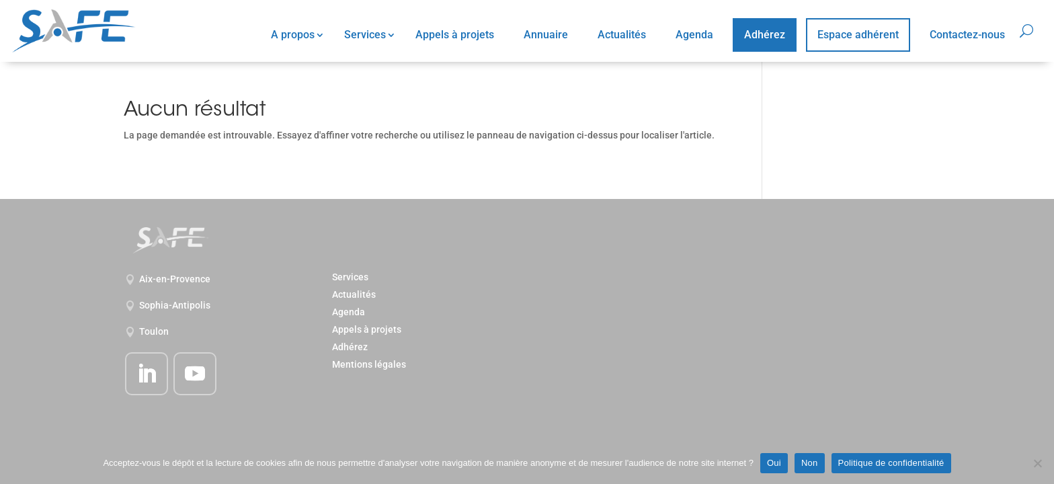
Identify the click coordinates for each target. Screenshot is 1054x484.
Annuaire (546, 34)
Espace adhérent (858, 34)
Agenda (694, 34)
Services (365, 34)
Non (809, 463)
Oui (774, 463)
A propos (293, 34)
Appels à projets (454, 34)
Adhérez (764, 34)
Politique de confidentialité (891, 463)
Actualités (622, 34)
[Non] (1037, 463)
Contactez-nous (967, 34)
